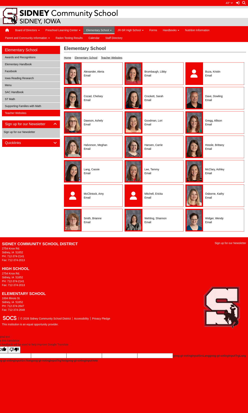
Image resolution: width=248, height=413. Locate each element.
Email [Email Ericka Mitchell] (147, 197)
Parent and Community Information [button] (27, 37)
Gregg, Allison (213, 120)
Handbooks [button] (171, 30)
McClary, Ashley (214, 169)
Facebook (11, 71)
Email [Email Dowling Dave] (208, 100)
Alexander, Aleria (94, 71)
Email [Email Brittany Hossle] (208, 148)
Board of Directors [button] (27, 30)
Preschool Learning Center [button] (63, 30)
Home (67, 57)
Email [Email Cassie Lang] (87, 173)
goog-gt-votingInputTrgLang (227, 355)
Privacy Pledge (101, 318)
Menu (10, 85)
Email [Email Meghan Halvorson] (87, 148)
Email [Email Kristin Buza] (208, 75)
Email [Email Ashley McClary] (208, 173)
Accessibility (81, 318)
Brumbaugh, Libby (155, 71)
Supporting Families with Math (23, 106)
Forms (153, 30)
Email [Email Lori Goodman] (147, 124)
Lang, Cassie (92, 169)
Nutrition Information (197, 30)
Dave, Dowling (214, 96)
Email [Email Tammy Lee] (147, 173)
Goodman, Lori (153, 120)
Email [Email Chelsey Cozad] (87, 100)
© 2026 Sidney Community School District (45, 318)
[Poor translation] (14, 349)
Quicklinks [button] (17, 143)
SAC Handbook (14, 92)
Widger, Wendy (214, 218)
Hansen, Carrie (153, 145)
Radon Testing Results (69, 37)
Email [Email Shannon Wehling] (147, 222)
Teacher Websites (111, 57)
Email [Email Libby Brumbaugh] (147, 75)
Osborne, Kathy (214, 193)
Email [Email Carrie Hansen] (147, 148)
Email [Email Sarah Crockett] (147, 100)
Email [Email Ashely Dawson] (87, 124)
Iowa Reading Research (19, 78)
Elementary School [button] (99, 30)
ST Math (10, 99)
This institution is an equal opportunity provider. (30, 324)
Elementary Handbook (18, 64)
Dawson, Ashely (93, 120)
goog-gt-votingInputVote (82, 360)
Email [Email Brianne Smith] (87, 222)
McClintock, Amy (94, 193)
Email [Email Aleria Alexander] (87, 75)
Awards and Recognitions (20, 57)
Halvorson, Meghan (95, 145)
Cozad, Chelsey (93, 96)
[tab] (31, 124)
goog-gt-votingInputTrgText (48, 360)
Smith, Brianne (93, 218)
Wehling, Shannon (155, 218)
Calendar (94, 37)
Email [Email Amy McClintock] (87, 197)
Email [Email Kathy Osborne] (208, 197)
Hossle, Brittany (214, 145)
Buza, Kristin (212, 71)
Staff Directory (113, 37)
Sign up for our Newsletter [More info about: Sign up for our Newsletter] (19, 132)
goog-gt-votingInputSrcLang (191, 355)
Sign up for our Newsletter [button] (29, 124)
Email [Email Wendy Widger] (208, 222)
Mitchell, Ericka (153, 193)
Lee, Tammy (151, 169)
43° (229, 2)
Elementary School (86, 57)
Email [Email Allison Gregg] (208, 124)
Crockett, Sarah (153, 96)
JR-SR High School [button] (130, 30)
